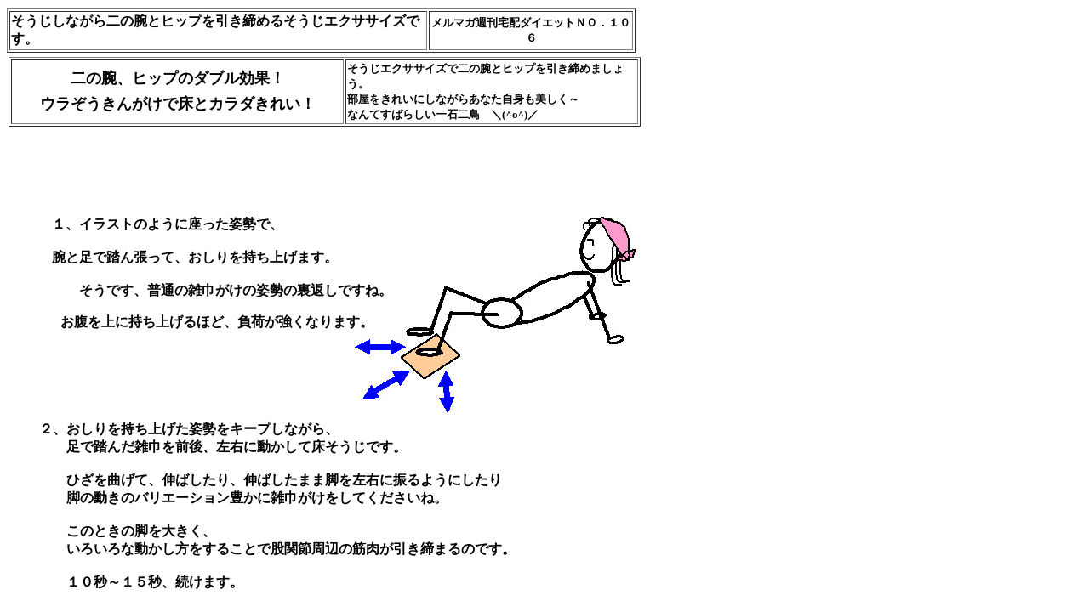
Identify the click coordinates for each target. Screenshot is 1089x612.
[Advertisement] (319, 153)
